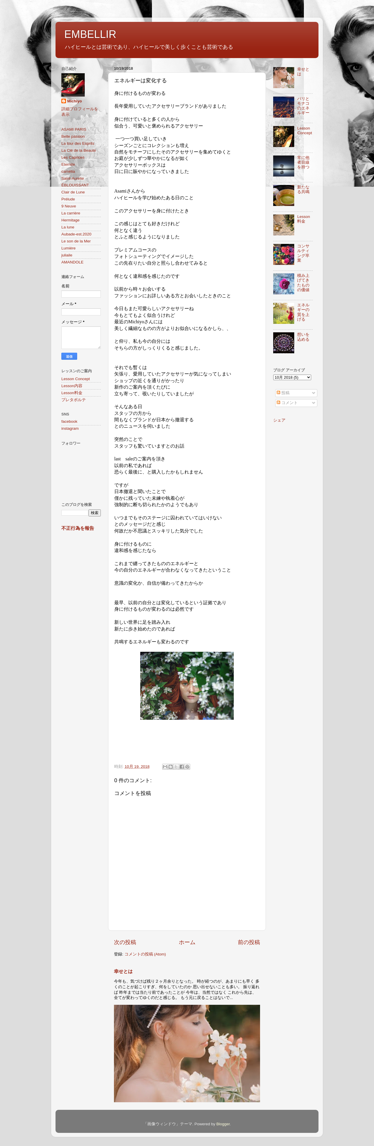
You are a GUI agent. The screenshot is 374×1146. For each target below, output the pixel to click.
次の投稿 (125, 942)
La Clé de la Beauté (78, 150)
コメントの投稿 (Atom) (145, 954)
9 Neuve (68, 206)
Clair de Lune (73, 192)
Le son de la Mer (76, 241)
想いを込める (303, 336)
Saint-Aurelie (72, 178)
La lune (67, 227)
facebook (69, 421)
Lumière (68, 248)
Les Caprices (72, 157)
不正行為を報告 (77, 528)
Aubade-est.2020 (76, 234)
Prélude (68, 199)
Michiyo (74, 101)
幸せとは (123, 971)
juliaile (66, 255)
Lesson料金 (71, 393)
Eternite (68, 164)
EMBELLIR (90, 34)
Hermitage (70, 220)
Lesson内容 (71, 386)
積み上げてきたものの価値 (303, 282)
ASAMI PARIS (73, 129)
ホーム (187, 942)
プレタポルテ (73, 400)
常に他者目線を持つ (303, 162)
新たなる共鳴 (303, 189)
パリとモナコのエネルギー (303, 106)
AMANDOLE (72, 262)
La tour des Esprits (77, 143)
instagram (70, 428)
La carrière (70, 213)
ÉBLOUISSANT (75, 185)
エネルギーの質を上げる (303, 312)
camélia (68, 171)
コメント (287, 403)
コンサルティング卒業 (303, 253)
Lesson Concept (75, 379)
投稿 (283, 393)
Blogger (223, 1124)
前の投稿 (249, 942)
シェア (279, 420)
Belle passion (73, 136)
